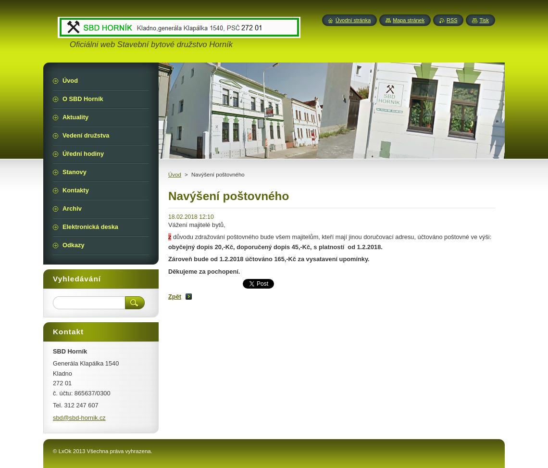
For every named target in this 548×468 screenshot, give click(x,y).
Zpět (174, 296)
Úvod (174, 174)
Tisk (484, 20)
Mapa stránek (408, 20)
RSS (452, 20)
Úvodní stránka (353, 20)
